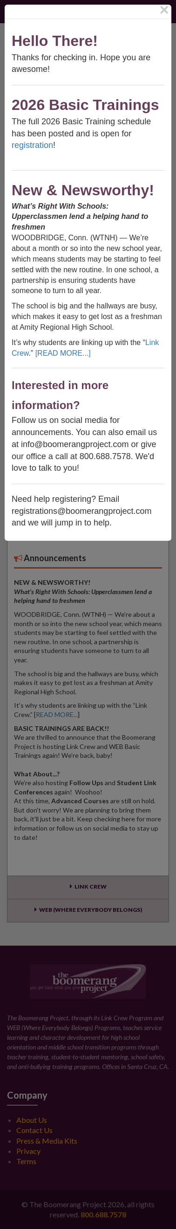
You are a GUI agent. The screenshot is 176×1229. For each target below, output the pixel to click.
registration (32, 145)
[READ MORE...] (63, 353)
